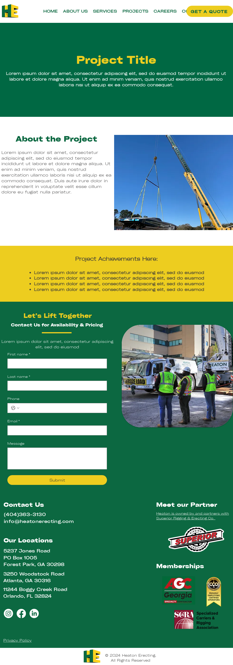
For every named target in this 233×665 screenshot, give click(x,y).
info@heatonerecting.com (39, 521)
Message (15, 443)
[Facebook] (21, 613)
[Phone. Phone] (62, 408)
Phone (13, 398)
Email (13, 421)
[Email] (56, 430)
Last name (18, 376)
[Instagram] (8, 613)
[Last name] (56, 385)
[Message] (57, 458)
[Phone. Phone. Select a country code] (15, 408)
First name (18, 354)
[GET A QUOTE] (209, 11)
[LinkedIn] (34, 613)
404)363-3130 (26, 514)
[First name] (56, 363)
